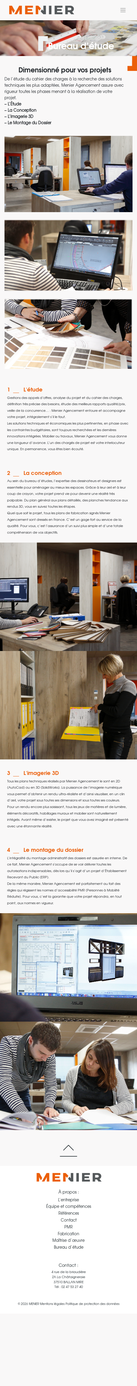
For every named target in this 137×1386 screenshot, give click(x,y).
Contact (69, 1220)
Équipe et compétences (68, 1206)
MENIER (34, 1303)
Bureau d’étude (68, 1247)
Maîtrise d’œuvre (68, 1240)
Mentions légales (52, 1303)
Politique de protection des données (92, 1303)
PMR (68, 1227)
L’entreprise (68, 1199)
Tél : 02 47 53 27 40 (69, 1286)
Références (68, 1213)
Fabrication (68, 1233)
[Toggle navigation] (123, 10)
